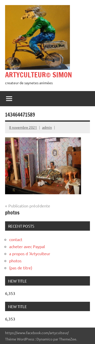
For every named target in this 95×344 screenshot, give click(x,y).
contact (15, 239)
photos (15, 260)
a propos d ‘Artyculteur (29, 253)
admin (47, 127)
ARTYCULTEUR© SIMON (38, 75)
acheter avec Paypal (27, 246)
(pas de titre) (20, 267)
